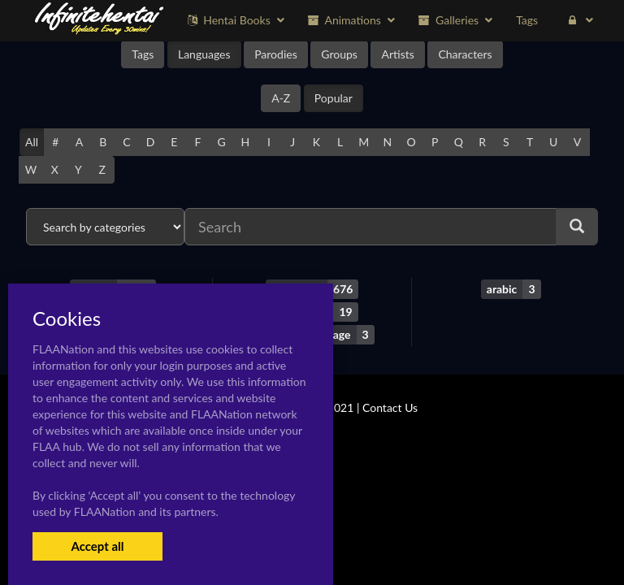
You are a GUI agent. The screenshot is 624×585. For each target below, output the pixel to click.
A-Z (280, 98)
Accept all (97, 546)
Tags (143, 54)
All (31, 142)
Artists (397, 54)
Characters (465, 54)
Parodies (275, 54)
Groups (339, 54)
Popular (333, 98)
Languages (204, 54)
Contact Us (390, 407)
